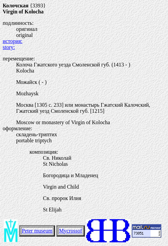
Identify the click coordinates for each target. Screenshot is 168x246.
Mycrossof (70, 231)
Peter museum (37, 231)
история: (12, 41)
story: (9, 47)
